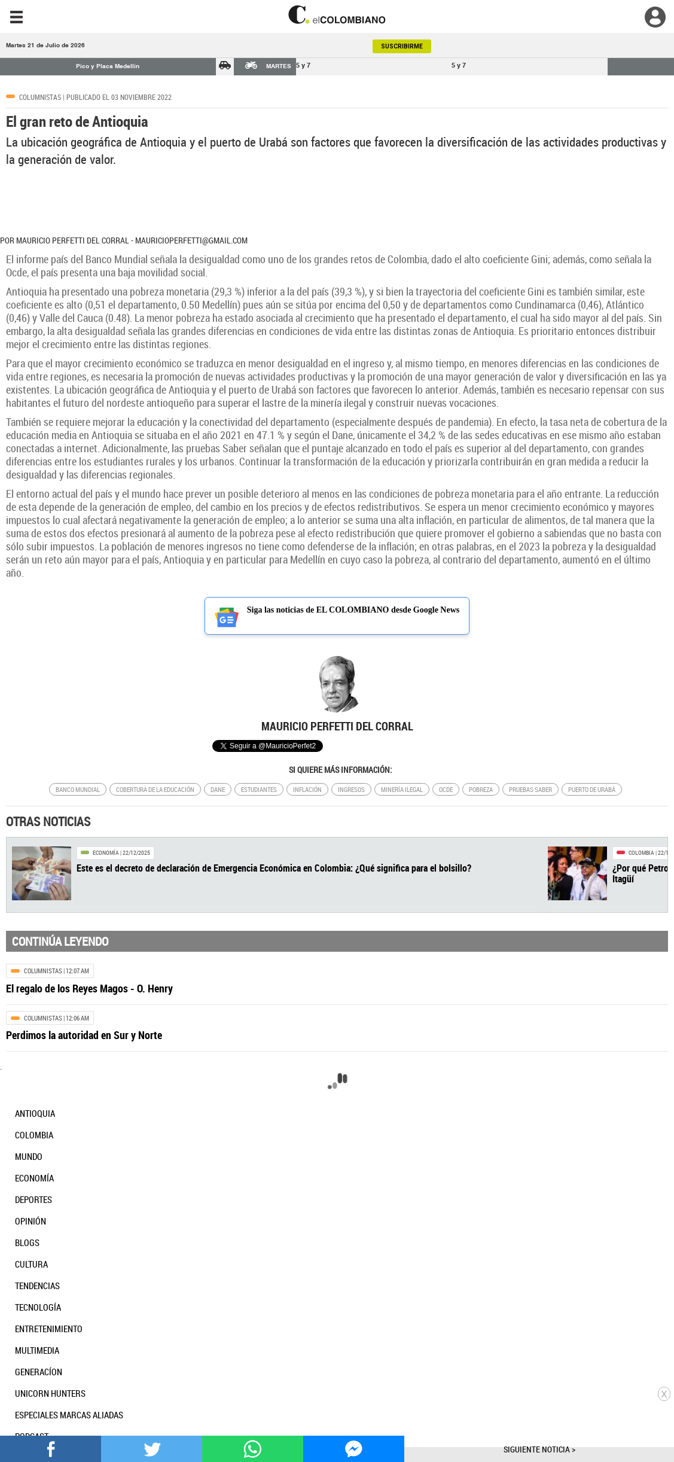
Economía (106, 853)
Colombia (641, 853)
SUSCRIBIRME (402, 46)
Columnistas (40, 97)
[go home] (337, 14)
